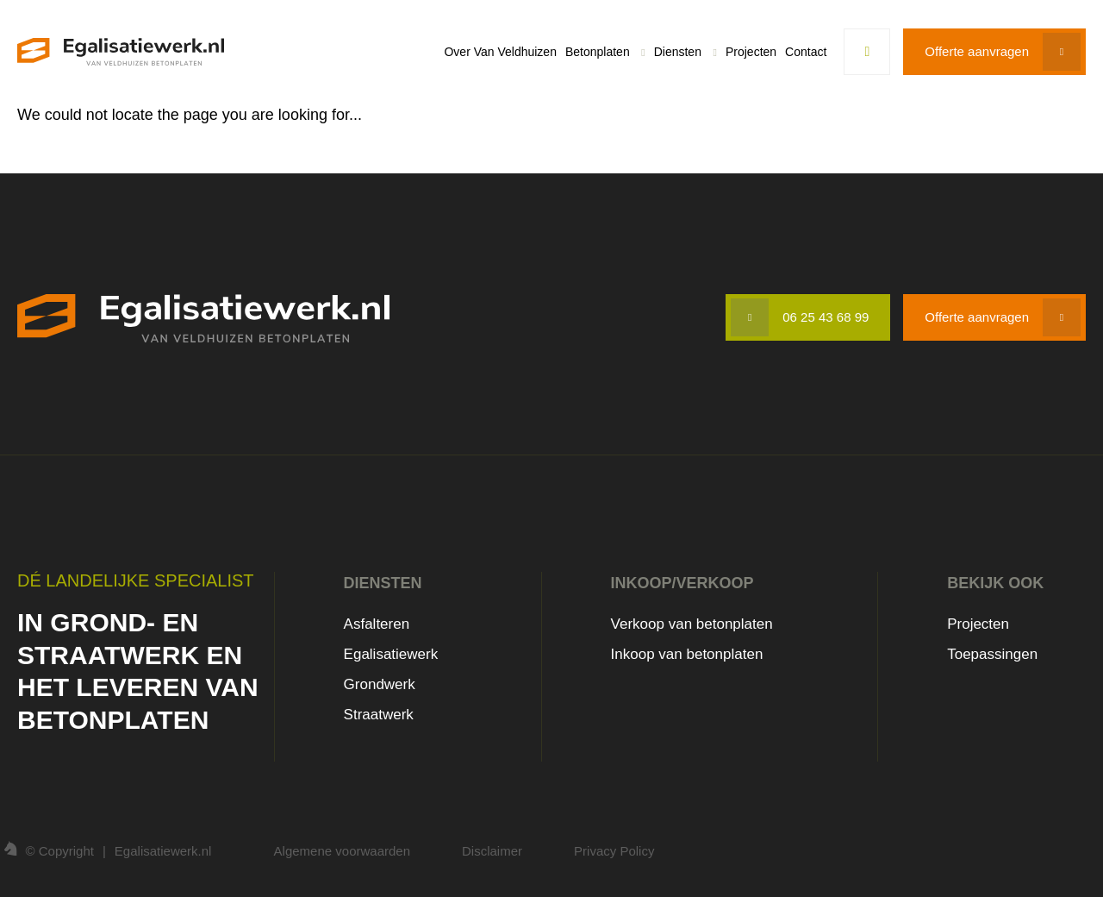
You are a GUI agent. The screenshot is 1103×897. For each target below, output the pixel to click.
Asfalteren (377, 624)
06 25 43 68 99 (825, 317)
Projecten (751, 52)
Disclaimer (492, 851)
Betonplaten (597, 52)
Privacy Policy (614, 851)
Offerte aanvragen (977, 51)
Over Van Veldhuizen (500, 52)
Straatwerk (379, 714)
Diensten (677, 52)
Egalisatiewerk (391, 654)
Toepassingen (992, 654)
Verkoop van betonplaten (692, 624)
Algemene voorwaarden (342, 851)
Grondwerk (379, 684)
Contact (805, 52)
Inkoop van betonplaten (687, 654)
